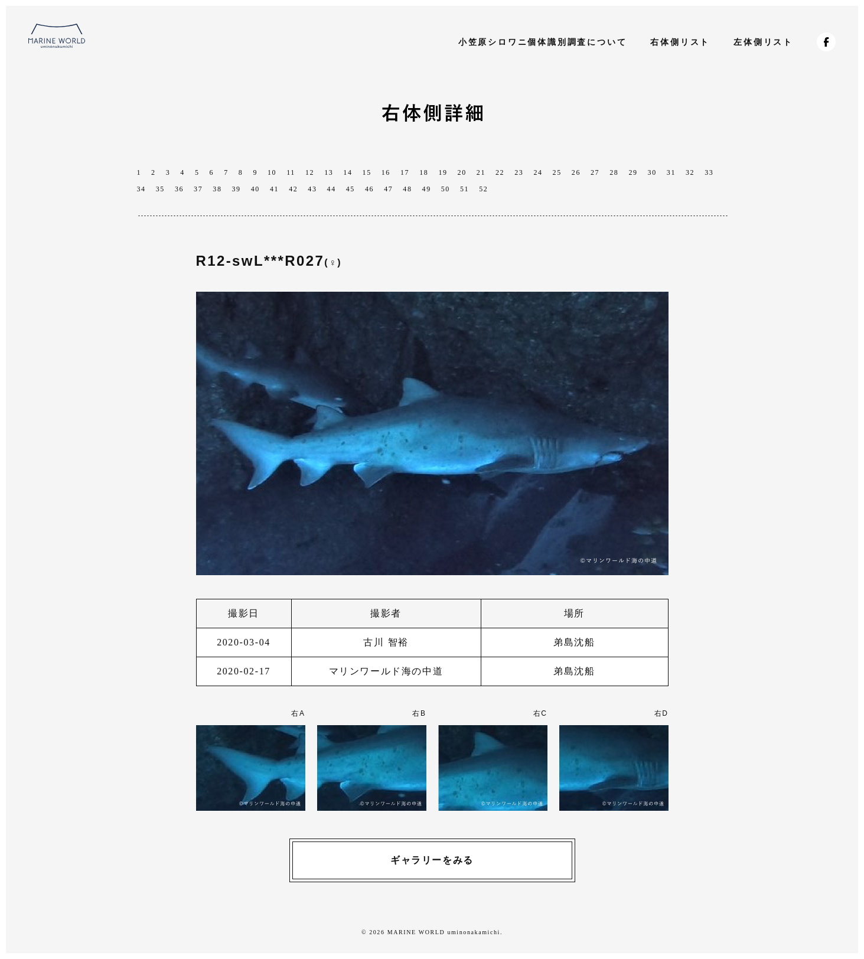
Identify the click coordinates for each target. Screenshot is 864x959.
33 (709, 172)
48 (407, 189)
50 (445, 189)
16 (386, 172)
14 (347, 172)
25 (557, 172)
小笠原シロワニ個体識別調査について (542, 42)
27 (595, 172)
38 (217, 189)
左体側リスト (763, 42)
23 (518, 172)
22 (499, 172)
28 (613, 172)
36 (179, 189)
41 (274, 189)
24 (537, 172)
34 (141, 189)
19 (442, 172)
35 (160, 189)
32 (690, 172)
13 (328, 172)
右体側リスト (680, 42)
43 (312, 189)
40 (255, 189)
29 (632, 172)
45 (350, 189)
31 (671, 172)
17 (404, 172)
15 (367, 172)
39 (236, 189)
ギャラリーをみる (432, 860)
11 (290, 172)
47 (388, 189)
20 (462, 172)
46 (369, 189)
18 (423, 172)
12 (309, 172)
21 (481, 172)
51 (464, 189)
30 (652, 172)
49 (426, 189)
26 (576, 172)
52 (483, 189)
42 (293, 189)
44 (331, 189)
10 (272, 172)
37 (198, 189)
